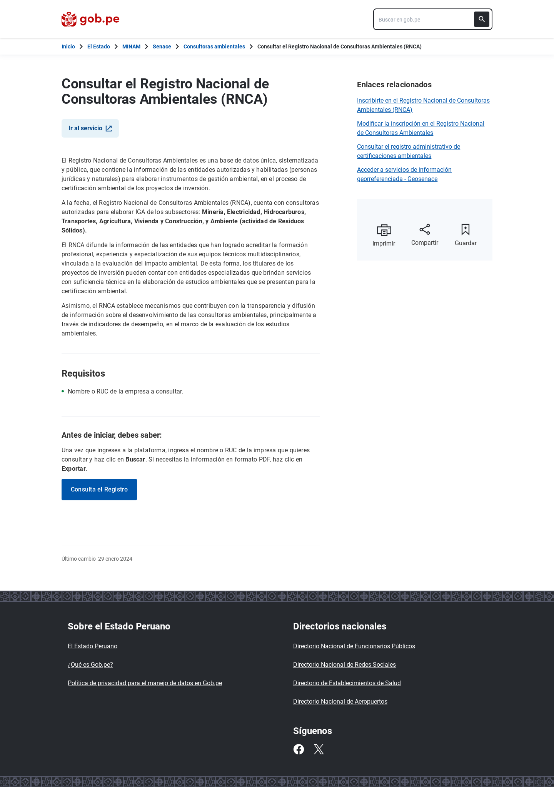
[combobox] (432, 19)
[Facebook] (298, 749)
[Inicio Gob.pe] (68, 46)
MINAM (131, 46)
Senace (162, 46)
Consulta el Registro (99, 489)
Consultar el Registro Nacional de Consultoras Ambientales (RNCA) (339, 46)
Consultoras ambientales (214, 46)
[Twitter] (318, 749)
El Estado (98, 46)
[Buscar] (481, 19)
